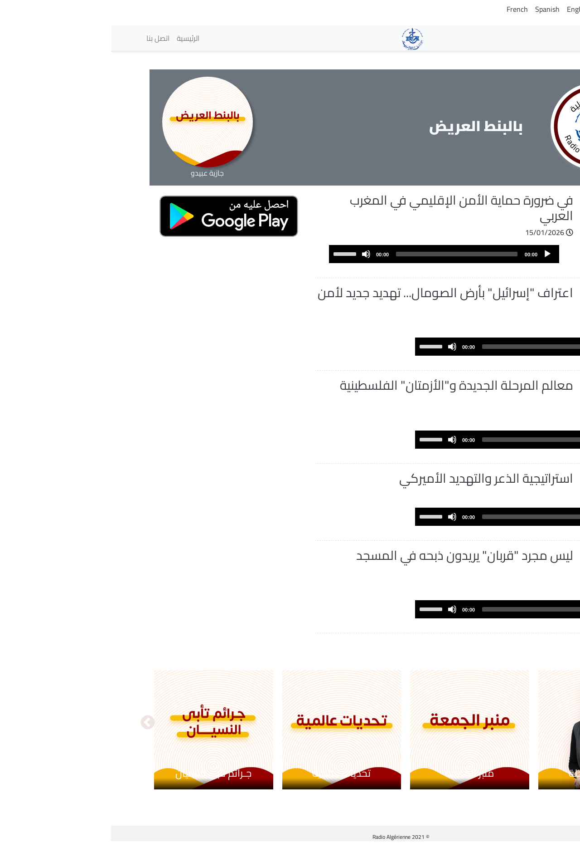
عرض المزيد (500, 652)
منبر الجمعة (358, 783)
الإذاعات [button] (519, 37)
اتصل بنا (46, 38)
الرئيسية (77, 38)
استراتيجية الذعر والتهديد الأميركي (375, 478)
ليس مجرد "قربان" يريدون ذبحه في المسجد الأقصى (353, 573)
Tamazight (502, 9)
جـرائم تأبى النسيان (102, 783)
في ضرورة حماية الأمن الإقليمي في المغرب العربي (350, 207)
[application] (333, 254)
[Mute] (255, 254)
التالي (36, 733)
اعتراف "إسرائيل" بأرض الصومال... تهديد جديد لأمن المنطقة (334, 300)
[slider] (345, 254)
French (406, 9)
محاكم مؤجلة (487, 783)
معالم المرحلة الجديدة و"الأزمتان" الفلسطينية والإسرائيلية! (345, 392)
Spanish (436, 9)
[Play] (436, 254)
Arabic (535, 9)
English (467, 9)
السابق (543, 733)
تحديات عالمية (230, 783)
